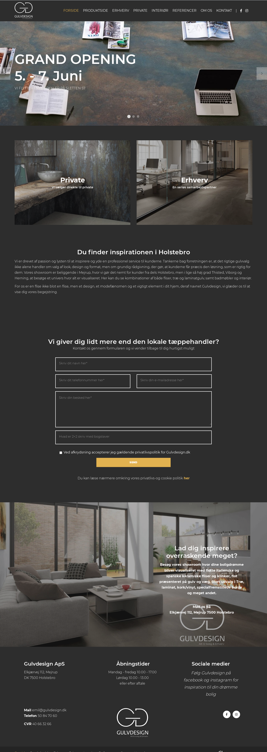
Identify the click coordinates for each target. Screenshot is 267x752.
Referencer (184, 11)
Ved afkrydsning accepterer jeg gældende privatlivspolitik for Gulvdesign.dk (124, 452)
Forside (71, 11)
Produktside (95, 11)
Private (140, 11)
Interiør (160, 11)
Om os (206, 11)
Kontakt (224, 11)
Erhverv (120, 11)
